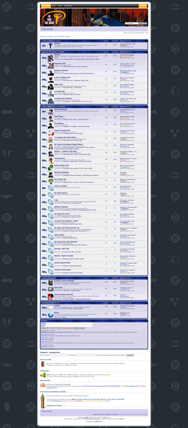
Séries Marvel (76, 290)
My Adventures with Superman (67, 244)
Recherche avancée (141, 25)
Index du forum (48, 29)
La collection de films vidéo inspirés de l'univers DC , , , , (71, 146)
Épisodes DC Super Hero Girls (72, 217)
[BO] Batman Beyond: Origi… (128, 70)
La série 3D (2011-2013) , (70, 167)
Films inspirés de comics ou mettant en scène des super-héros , (69, 283)
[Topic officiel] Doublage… (127, 55)
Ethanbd (124, 118)
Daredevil (125, 167)
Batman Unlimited (61, 207)
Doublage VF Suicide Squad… (129, 263)
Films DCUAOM (68, 147)
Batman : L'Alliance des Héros (65, 151)
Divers (56, 312)
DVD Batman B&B (85, 154)
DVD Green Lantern (86, 168)
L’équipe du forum (98, 414)
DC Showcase (80, 147)
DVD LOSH (79, 140)
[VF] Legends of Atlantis (127, 214)
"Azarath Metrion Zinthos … (128, 116)
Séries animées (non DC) (63, 294)
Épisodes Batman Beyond (71, 73)
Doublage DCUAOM (73, 149)
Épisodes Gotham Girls (82, 80)
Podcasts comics (125, 313)
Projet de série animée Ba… (128, 256)
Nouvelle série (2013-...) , (71, 181)
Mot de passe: (73, 355)
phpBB (86, 417)
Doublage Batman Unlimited (88, 210)
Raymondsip (106, 374)
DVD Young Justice (85, 161)
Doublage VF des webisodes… (129, 207)
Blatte (122, 419)
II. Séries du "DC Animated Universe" (53, 52)
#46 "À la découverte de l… (128, 123)
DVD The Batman (84, 126)
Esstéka (124, 250)
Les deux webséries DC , (68, 80)
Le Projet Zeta (59, 91)
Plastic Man (123, 193)
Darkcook (44, 339)
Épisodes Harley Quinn (70, 238)
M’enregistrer (54, 352)
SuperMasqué (126, 56)
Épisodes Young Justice (71, 161)
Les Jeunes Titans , (68, 119)
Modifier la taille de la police (145, 29)
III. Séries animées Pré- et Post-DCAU (53, 106)
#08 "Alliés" (123, 172)
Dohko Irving (87, 399)
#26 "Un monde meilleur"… (128, 165)
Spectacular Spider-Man (84, 299)
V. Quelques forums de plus (50, 303)
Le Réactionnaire (127, 65)
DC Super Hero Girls (62, 214)
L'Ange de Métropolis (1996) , (67, 66)
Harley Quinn (59, 235)
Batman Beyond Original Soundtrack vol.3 (60, 332)
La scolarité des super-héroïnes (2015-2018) (64, 216)
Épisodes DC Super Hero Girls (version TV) (76, 231)
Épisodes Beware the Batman (72, 175)
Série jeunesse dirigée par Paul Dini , (65, 132)
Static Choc (58, 84)
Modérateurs (79, 401)
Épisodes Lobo (68, 80)
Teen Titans (58, 116)
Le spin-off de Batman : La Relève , (64, 93)
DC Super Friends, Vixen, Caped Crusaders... (64, 188)
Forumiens (107, 401)
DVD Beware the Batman (91, 175)
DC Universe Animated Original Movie (68, 144)
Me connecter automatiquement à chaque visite (111, 355)
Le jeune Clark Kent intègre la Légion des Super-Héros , (67, 139)
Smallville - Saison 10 (126, 288)
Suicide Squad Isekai (62, 263)
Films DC (66, 284)
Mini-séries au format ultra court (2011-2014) (64, 195)
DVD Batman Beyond (87, 73)
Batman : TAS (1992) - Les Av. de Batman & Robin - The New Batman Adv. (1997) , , (73, 58)
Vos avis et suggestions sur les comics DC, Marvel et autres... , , (69, 308)
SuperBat (125, 72)
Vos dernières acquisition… (128, 306)
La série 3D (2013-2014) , (73, 174)
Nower (124, 257)
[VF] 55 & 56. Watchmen (127, 144)
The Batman (58, 123)
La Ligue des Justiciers (63, 98)
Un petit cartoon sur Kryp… (128, 130)
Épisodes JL (67, 101)
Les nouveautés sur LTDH (127, 44)
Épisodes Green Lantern (71, 168)
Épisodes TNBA (80, 59)
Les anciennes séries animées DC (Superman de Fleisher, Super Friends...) (73, 112)
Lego (56, 200)
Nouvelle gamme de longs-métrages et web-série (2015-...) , (72, 209)
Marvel (70, 308)
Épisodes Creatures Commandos (73, 273)
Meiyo (123, 100)
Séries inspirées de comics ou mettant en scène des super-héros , (70, 290)
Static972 (124, 289)
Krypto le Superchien (62, 130)
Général (57, 44)
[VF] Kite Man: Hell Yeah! (127, 249)
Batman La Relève (61, 70)
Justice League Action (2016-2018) (65, 223)
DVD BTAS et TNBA (93, 59)
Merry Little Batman (125, 186)
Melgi (123, 79)
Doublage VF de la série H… (128, 235)
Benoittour (125, 125)
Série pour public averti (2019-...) (62, 237)
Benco (124, 45)
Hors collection (90, 147)
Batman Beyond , (71, 73)
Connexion (44, 352)
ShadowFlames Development (93, 419)
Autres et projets (60, 186)
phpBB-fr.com (98, 421)
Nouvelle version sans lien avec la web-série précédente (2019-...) (70, 230)
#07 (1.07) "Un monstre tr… (128, 270)
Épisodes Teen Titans (70, 119)
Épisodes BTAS (68, 59)
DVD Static (78, 87)
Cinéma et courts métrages (64, 281)
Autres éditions (78, 308)
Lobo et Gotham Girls (62, 77)
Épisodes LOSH (68, 140)
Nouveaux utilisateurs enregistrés (93, 401)
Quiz (64, 317)
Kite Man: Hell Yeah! (62, 249)
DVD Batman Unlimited (71, 210)
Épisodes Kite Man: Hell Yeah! (72, 252)
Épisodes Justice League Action (72, 224)
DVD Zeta (77, 94)
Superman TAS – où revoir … (128, 63)
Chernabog (125, 243)
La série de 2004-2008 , (69, 125)
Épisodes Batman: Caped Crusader (73, 259)
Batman (57, 55)
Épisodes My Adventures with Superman (75, 245)
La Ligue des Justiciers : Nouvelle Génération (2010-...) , (70, 160)
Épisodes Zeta (68, 94)
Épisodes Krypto (69, 133)
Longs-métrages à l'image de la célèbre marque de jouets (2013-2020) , (72, 202)
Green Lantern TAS (61, 165)
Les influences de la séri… (127, 137)
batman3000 (120, 399)
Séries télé (58, 287)
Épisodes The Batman (70, 126)
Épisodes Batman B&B (70, 154)
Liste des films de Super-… (128, 281)
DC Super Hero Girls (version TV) (66, 228)
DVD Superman (82, 66)
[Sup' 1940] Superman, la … (128, 109)
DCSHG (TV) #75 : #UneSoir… (129, 228)
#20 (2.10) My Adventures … (128, 242)
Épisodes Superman (70, 66)
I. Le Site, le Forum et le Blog (51, 41)
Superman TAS (60, 63)
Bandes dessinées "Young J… (129, 158)
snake (66, 384)
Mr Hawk (124, 86)
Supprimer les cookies (111, 414)
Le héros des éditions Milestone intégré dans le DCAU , (67, 87)
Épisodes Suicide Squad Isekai (72, 266)
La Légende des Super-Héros (65, 137)
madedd (43, 346)
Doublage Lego (76, 203)
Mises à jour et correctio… (127, 77)
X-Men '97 (123, 295)
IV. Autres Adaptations (48, 278)
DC (65, 308)
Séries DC (67, 290)
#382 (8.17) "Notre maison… (128, 179)
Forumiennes (71, 401)
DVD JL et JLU (88, 101)
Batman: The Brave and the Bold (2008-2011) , (69, 153)
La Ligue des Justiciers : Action (66, 221)
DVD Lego (67, 203)
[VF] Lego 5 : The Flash (127, 200)
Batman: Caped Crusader (63, 256)
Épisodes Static (68, 87)
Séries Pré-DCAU (60, 109)
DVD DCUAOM (60, 149)
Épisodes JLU (77, 101)
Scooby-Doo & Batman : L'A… (129, 151)
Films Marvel (75, 284)
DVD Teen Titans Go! (87, 182)
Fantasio (58, 384)
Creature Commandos (62, 270)
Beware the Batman (61, 172)
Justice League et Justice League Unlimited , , (70, 100)
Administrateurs (56, 401)
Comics (57, 305)
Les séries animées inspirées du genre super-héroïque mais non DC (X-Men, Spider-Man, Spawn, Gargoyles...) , (73, 297)
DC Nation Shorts (60, 193)
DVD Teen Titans (84, 119)
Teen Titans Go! (60, 179)
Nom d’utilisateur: (45, 355)
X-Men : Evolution (69, 299)
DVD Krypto (79, 133)
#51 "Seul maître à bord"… (128, 221)
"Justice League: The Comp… (128, 98)
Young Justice (59, 158)
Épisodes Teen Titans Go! (71, 182)
